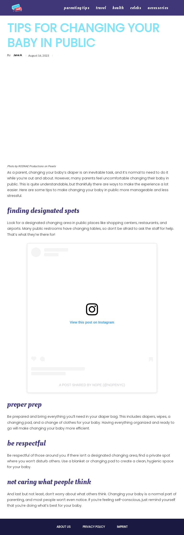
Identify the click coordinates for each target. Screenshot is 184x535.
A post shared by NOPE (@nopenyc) (92, 385)
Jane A (17, 55)
